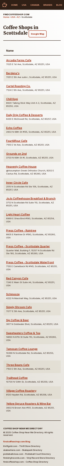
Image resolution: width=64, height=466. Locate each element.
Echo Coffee (14, 128)
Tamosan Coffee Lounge (22, 349)
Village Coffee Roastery (21, 390)
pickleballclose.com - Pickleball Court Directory (27, 454)
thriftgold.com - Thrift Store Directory (21, 446)
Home (14, 5)
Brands (47, 5)
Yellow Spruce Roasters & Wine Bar (28, 403)
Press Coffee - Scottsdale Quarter (28, 246)
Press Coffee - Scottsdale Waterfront (30, 262)
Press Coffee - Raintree (21, 230)
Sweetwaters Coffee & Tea (23, 333)
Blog (59, 5)
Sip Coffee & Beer (17, 320)
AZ (18, 17)
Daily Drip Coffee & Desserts (24, 115)
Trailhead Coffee (17, 377)
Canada (34, 5)
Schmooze (13, 294)
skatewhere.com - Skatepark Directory (22, 450)
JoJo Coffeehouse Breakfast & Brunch (31, 198)
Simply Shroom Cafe (19, 307)
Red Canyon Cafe (17, 278)
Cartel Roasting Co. (18, 86)
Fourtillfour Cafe (16, 140)
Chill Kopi (12, 99)
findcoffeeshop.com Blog (16, 441)
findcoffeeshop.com (16, 14)
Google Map (37, 34)
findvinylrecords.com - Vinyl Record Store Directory (29, 458)
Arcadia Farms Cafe (18, 60)
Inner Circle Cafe (17, 182)
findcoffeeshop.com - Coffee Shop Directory (25, 461)
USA (24, 5)
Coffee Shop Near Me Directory (23, 428)
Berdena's (12, 73)
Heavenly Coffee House (21, 166)
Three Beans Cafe (17, 365)
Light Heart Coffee (18, 214)
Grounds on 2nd (16, 153)
